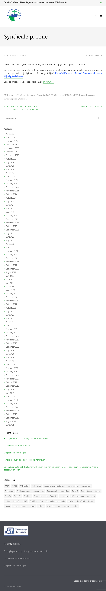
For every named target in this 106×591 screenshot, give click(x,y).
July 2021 (10, 311)
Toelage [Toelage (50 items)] (32, 506)
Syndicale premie (11, 99)
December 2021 (12, 297)
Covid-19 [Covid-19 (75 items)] (75, 491)
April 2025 (10, 173)
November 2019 (12, 378)
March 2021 (10, 325)
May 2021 (10, 318)
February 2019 (12, 400)
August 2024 (11, 197)
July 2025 (10, 162)
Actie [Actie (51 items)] (39, 486)
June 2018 (10, 425)
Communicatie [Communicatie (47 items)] (52, 491)
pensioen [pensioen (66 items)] (71, 501)
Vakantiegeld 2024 (90, 106)
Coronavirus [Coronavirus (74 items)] (64, 491)
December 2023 (12, 219)
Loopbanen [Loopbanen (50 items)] (91, 496)
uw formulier (48, 81)
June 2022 (10, 279)
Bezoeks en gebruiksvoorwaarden (88, 581)
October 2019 (11, 382)
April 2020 (10, 361)
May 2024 (10, 208)
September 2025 (12, 155)
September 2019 (12, 386)
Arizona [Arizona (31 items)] (36, 491)
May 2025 (10, 169)
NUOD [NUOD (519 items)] (24, 501)
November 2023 (12, 222)
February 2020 (12, 368)
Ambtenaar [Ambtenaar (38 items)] (86, 486)
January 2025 (11, 183)
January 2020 (11, 371)
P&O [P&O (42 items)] (41, 501)
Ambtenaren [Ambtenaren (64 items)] (9, 491)
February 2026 (12, 141)
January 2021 (11, 332)
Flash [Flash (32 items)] (36, 496)
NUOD (75, 95)
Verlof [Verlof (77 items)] (59, 506)
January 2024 (11, 215)
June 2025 (10, 166)
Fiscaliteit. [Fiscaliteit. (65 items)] (27, 496)
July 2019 (10, 389)
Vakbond (23, 99)
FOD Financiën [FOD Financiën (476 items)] (52, 496)
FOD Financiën (57, 95)
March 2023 (10, 247)
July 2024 (10, 201)
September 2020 (12, 347)
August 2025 (11, 158)
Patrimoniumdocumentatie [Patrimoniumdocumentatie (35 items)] (55, 501)
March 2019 (10, 396)
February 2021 (12, 329)
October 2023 (11, 226)
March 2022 (10, 290)
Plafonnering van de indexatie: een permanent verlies (25, 459)
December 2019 (12, 375)
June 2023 (10, 237)
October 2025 (11, 151)
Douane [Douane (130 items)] (97, 491)
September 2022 (12, 268)
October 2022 (11, 265)
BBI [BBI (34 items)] (43, 491)
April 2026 (10, 134)
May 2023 (10, 240)
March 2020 (10, 364)
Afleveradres (30, 95)
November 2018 (12, 410)
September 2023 (12, 229)
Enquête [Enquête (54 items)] (8, 496)
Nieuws (9, 95)
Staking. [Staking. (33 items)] (91, 501)
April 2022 (10, 286)
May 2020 (10, 357)
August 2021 (11, 307)
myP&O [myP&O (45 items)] (8, 501)
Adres (22, 95)
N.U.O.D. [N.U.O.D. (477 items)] (16, 501)
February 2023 (12, 251)
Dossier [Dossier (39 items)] (89, 491)
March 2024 (10, 212)
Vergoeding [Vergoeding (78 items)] (51, 506)
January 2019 (11, 403)
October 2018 (11, 414)
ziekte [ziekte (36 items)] (75, 506)
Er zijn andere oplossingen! (15, 452)
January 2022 (11, 293)
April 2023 (10, 244)
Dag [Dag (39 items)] (82, 491)
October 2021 (11, 304)
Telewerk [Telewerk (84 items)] (23, 506)
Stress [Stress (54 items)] (15, 506)
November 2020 (12, 339)
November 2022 (12, 261)
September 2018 (12, 417)
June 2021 (10, 315)
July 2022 (10, 276)
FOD (48, 95)
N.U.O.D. (68, 95)
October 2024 (11, 194)
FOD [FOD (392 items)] (42, 496)
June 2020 (10, 354)
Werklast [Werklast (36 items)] (67, 506)
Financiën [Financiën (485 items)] (17, 496)
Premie (82, 95)
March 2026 (10, 137)
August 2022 (11, 272)
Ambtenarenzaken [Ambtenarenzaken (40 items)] (23, 491)
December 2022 (12, 258)
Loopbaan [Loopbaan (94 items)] (80, 496)
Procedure (90, 95)
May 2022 (10, 283)
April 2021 (10, 322)
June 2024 (10, 205)
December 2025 (12, 144)
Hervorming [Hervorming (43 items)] (64, 496)
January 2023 (11, 254)
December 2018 (12, 407)
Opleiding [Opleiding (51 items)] (33, 501)
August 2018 (11, 421)
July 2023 (10, 233)
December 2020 (12, 336)
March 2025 (10, 176)
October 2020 (11, 343)
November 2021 (12, 300)
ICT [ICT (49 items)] (72, 496)
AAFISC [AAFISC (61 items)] (14, 486)
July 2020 (10, 350)
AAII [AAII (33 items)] (33, 486)
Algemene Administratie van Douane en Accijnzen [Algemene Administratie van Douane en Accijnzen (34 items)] (61, 486)
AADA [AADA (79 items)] (7, 486)
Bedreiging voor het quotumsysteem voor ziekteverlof (26, 438)
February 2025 (12, 180)
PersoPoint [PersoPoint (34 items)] (81, 501)
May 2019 (10, 393)
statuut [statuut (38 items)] (7, 506)
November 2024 (12, 190)
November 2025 (12, 148)
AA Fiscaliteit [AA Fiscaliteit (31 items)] (24, 486)
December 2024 (12, 187)
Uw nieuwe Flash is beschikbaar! (17, 445)
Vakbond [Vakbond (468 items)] (41, 506)
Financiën (41, 95)
